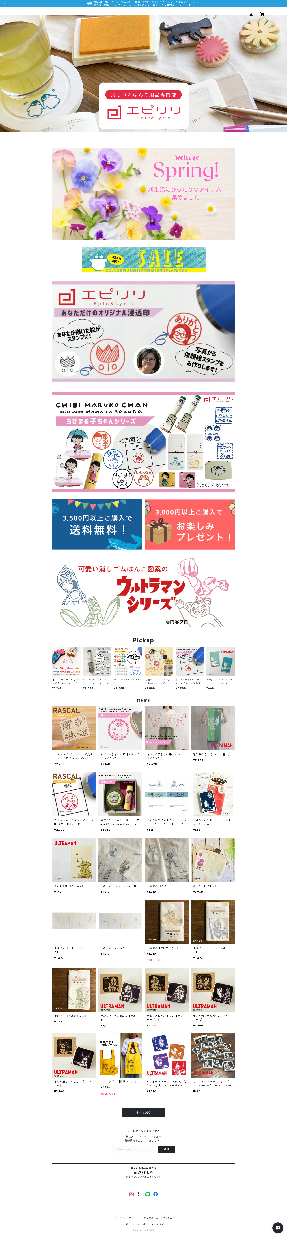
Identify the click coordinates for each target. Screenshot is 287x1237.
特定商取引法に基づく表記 (158, 1217)
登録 (166, 1149)
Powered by (144, 1230)
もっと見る (143, 1112)
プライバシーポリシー (126, 1217)
